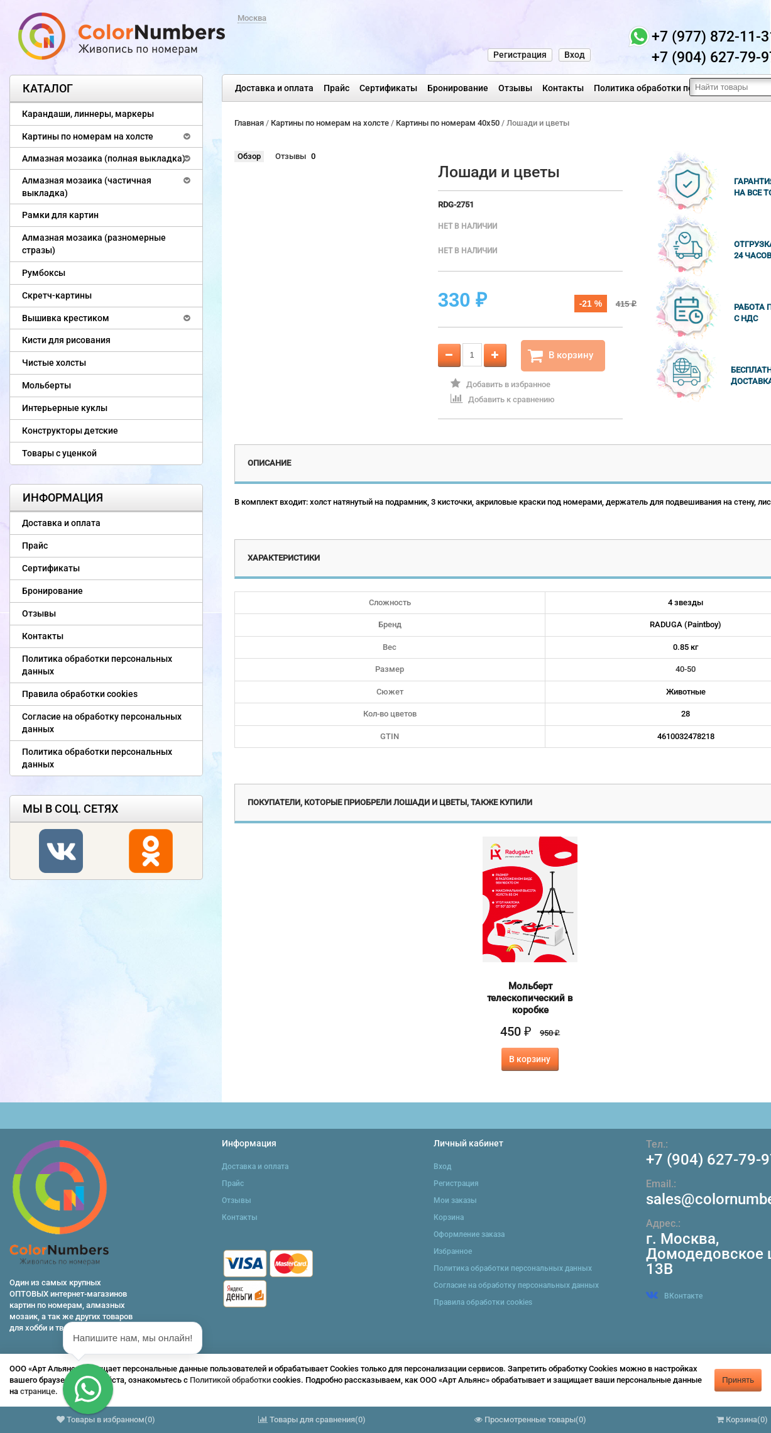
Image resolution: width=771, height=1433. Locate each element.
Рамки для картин (60, 215)
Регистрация (520, 55)
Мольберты (46, 385)
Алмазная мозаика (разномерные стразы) (94, 244)
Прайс (336, 88)
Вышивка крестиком (65, 318)
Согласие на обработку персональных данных (102, 722)
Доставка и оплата (274, 88)
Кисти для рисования (66, 340)
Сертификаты (388, 88)
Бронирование (457, 88)
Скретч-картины (57, 295)
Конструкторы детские (70, 431)
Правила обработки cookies (80, 694)
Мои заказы (455, 1200)
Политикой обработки (230, 1380)
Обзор (249, 156)
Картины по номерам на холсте (87, 136)
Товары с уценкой (59, 453)
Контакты (563, 88)
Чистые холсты (54, 363)
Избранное (453, 1251)
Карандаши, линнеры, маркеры (88, 114)
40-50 (685, 669)
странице (37, 1391)
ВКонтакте (674, 1296)
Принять (738, 1380)
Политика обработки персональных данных (97, 665)
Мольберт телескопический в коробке (530, 998)
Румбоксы (43, 273)
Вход (574, 55)
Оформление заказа (469, 1234)
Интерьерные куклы (64, 408)
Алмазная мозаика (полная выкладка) (103, 158)
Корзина (449, 1217)
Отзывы (515, 88)
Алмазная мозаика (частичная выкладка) (86, 186)
